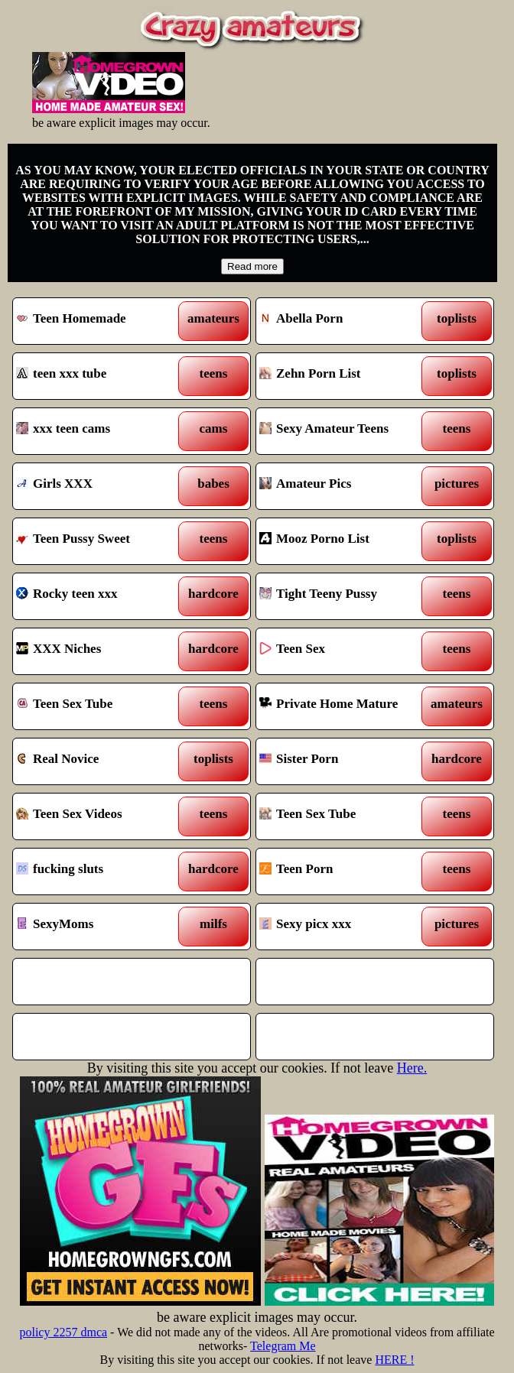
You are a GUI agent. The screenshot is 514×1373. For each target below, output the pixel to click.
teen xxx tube (101, 376)
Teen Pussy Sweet (101, 541)
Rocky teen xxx (101, 596)
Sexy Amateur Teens (344, 431)
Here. (412, 1068)
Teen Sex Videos (101, 816)
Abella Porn (344, 321)
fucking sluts (101, 871)
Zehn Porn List (344, 376)
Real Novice (101, 761)
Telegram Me (283, 1345)
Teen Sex (344, 651)
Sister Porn (344, 761)
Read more (252, 266)
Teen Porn (344, 871)
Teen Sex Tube (101, 706)
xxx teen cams (101, 431)
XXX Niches (101, 651)
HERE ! (394, 1359)
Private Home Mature (344, 706)
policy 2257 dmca (63, 1332)
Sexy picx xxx (344, 926)
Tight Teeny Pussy (344, 596)
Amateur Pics (344, 486)
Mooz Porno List (344, 541)
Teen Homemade (101, 321)
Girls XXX (101, 486)
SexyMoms (101, 926)
